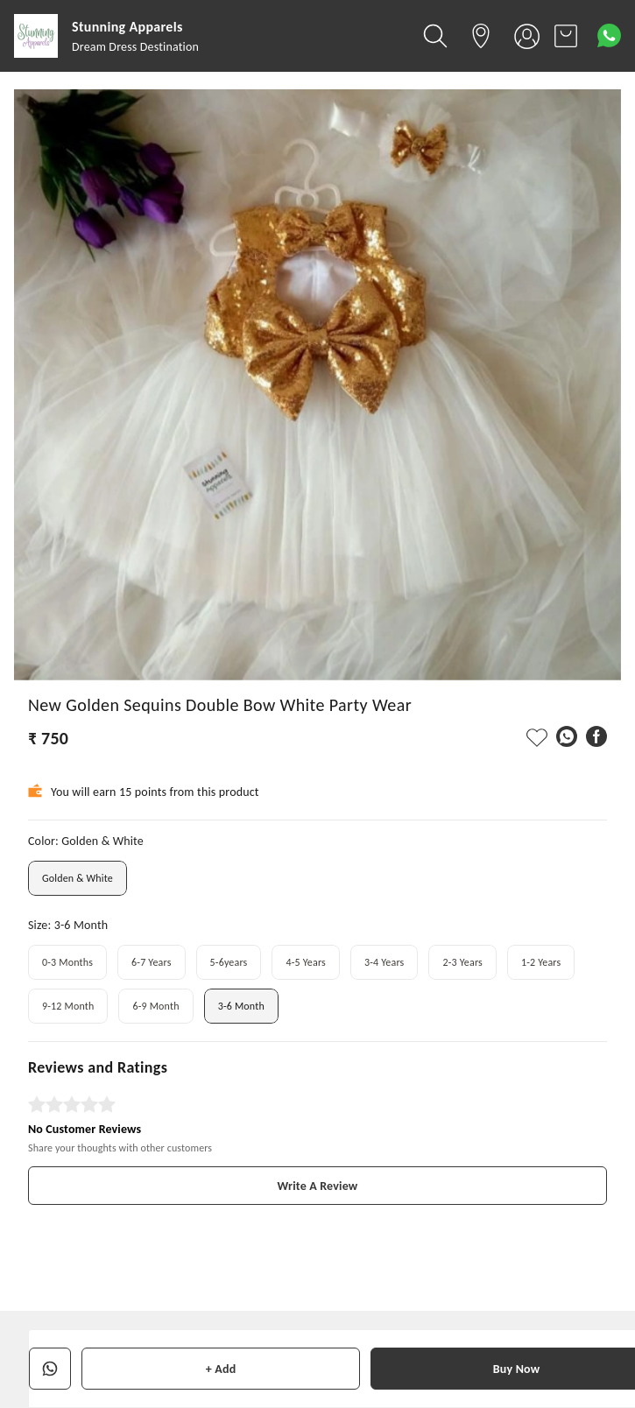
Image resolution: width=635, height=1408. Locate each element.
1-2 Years (541, 962)
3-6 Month (241, 1006)
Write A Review (318, 1186)
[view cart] (566, 36)
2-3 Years (462, 962)
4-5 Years (305, 962)
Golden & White (77, 878)
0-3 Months (67, 962)
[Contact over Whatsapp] (609, 35)
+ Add (221, 1369)
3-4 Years (384, 962)
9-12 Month (68, 1006)
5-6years (229, 962)
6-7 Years (151, 962)
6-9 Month (155, 1006)
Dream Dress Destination (135, 46)
